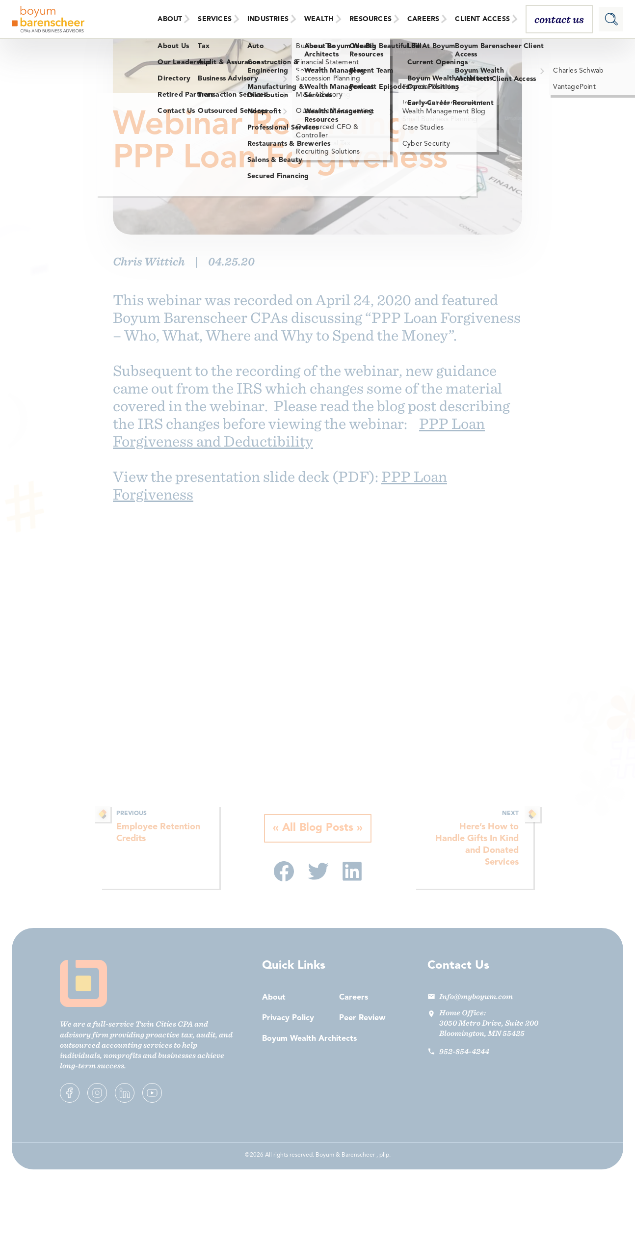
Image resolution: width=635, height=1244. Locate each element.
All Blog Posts (318, 828)
